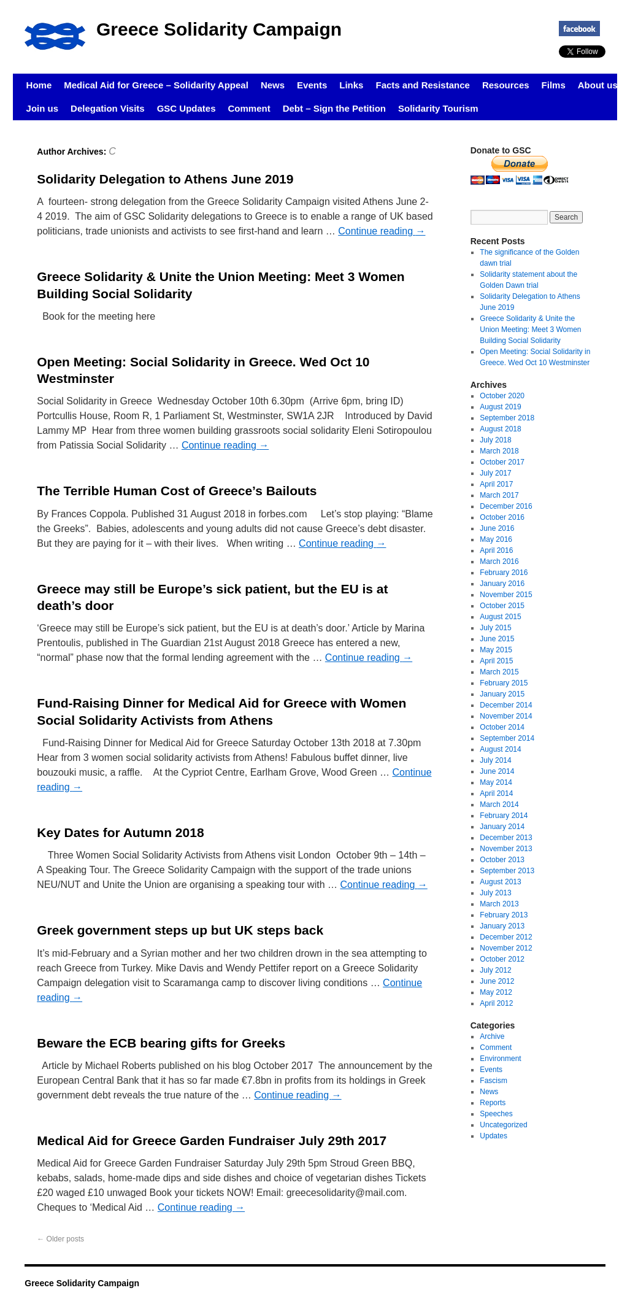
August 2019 (500, 407)
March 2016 (499, 561)
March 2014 (499, 804)
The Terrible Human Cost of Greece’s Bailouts (177, 491)
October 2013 (502, 859)
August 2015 (500, 616)
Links (351, 85)
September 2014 (507, 738)
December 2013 (506, 837)
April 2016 (496, 550)
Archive (492, 1036)
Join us (42, 108)
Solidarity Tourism (438, 108)
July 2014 (495, 760)
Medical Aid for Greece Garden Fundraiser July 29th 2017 (211, 1140)
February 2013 (504, 915)
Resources (505, 85)
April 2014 (496, 793)
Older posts (60, 1239)
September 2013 (507, 870)
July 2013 (495, 893)
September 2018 (507, 418)
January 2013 (502, 926)
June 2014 (497, 771)
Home (39, 85)
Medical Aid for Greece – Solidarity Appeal (156, 85)
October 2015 (502, 605)
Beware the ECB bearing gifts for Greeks (161, 1043)
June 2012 (497, 981)
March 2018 (499, 451)
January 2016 (502, 583)
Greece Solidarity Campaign (219, 29)
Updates (493, 1136)
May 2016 (496, 539)
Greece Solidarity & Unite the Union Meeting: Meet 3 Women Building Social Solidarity (530, 329)
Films (554, 85)
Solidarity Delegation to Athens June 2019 (165, 179)
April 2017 (496, 484)
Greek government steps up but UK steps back (180, 930)
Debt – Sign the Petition (334, 108)
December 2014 (506, 705)
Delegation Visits (108, 108)
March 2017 (499, 495)
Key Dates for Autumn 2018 (120, 832)
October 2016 (502, 517)
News (273, 85)
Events (312, 85)
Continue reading (381, 231)
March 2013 (499, 904)
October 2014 (502, 727)
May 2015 (496, 650)
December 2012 (506, 937)
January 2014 (502, 826)
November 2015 (506, 594)
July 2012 (495, 970)
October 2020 (502, 396)
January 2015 (502, 694)
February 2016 (504, 572)
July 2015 (495, 627)
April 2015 (496, 661)
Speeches (496, 1113)
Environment (500, 1058)
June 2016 (497, 528)
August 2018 (500, 429)
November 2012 (506, 948)
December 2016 (506, 506)
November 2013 (506, 848)
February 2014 (504, 815)
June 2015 (497, 639)
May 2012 (496, 992)
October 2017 (502, 462)
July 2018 (495, 440)
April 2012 (496, 1003)
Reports (492, 1102)
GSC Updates (186, 108)
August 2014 (500, 749)
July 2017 (495, 473)
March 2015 (499, 672)
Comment (249, 108)
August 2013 (500, 882)
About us (598, 85)
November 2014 (506, 716)
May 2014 (496, 782)
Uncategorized (503, 1125)
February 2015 (504, 683)
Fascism (493, 1080)
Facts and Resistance (422, 85)
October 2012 (502, 959)
